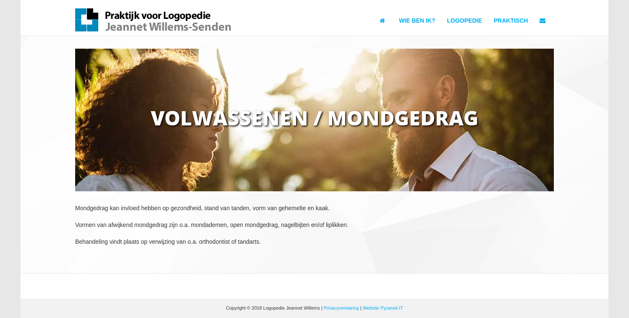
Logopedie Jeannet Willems (154, 19)
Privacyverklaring (341, 307)
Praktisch (511, 20)
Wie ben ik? (417, 20)
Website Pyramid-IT (383, 307)
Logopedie (464, 20)
